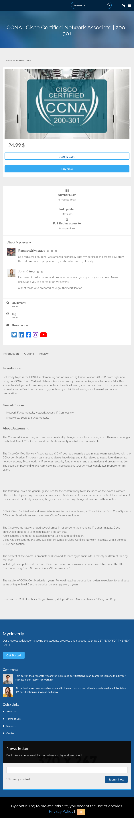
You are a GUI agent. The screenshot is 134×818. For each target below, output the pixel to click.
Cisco (28, 60)
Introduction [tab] (11, 353)
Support (10, 725)
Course (18, 60)
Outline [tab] (29, 353)
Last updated (67, 209)
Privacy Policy (61, 811)
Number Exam (67, 194)
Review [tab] (43, 353)
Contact (10, 733)
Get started (13, 655)
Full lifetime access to (67, 223)
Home (8, 60)
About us (11, 711)
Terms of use (13, 718)
